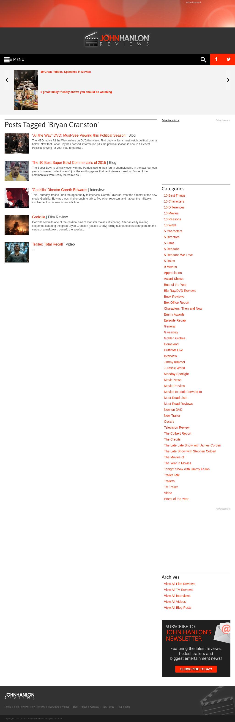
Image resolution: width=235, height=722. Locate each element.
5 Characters (173, 231)
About (84, 706)
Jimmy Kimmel (174, 362)
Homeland (171, 344)
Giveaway (171, 332)
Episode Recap (175, 320)
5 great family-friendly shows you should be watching (76, 92)
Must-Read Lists (175, 398)
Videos (65, 706)
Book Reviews (174, 296)
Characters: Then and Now (183, 308)
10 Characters (174, 201)
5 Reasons (171, 249)
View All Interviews (177, 596)
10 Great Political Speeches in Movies (66, 71)
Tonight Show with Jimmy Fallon (187, 469)
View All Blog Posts (177, 607)
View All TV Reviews (178, 590)
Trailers (169, 481)
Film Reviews (21, 706)
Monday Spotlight (176, 374)
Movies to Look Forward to (183, 392)
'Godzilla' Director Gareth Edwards (59, 190)
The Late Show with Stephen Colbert (190, 451)
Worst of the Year (176, 499)
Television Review (176, 427)
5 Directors (172, 237)
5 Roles (169, 261)
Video (168, 493)
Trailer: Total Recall (47, 244)
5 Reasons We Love (178, 255)
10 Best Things (174, 195)
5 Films (169, 243)
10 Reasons (172, 219)
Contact (94, 706)
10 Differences (174, 207)
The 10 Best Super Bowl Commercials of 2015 (69, 163)
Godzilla (38, 217)
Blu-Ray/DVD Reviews (180, 290)
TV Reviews (38, 706)
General (169, 326)
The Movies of (174, 457)
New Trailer (172, 415)
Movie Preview (174, 386)
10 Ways (170, 225)
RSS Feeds (108, 706)
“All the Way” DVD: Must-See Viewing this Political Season (79, 135)
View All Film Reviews (179, 584)
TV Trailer (171, 487)
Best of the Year (175, 285)
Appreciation (173, 273)
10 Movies (171, 213)
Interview (170, 356)
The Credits (172, 439)
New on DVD (173, 409)
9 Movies (170, 267)
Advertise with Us (170, 120)
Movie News (172, 380)
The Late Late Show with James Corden (192, 445)
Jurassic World (174, 368)
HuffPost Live (173, 350)
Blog (75, 706)
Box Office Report (176, 302)
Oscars (169, 421)
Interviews (53, 706)
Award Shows (173, 279)
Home (8, 706)
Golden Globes (174, 338)
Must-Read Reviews (178, 404)
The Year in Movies (177, 463)
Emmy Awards (174, 314)
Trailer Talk (172, 475)
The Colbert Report (177, 433)
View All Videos (175, 601)
